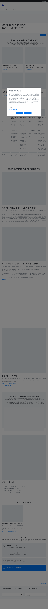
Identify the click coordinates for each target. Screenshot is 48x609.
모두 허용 (28, 113)
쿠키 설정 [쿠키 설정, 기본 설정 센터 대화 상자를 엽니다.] (19, 113)
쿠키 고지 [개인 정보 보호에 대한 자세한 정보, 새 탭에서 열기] (11, 109)
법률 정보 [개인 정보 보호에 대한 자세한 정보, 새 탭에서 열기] (15, 109)
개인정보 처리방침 (13, 106)
